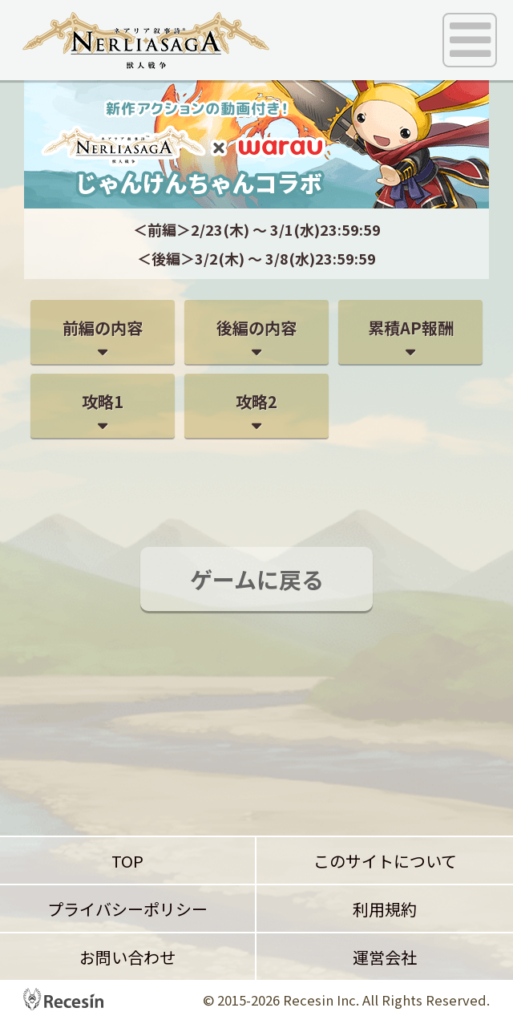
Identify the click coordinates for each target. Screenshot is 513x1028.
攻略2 (256, 401)
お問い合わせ (127, 957)
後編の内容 (256, 327)
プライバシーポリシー (127, 909)
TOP (127, 860)
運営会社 (385, 957)
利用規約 (385, 909)
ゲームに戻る (257, 579)
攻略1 (102, 401)
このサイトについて (385, 860)
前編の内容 (103, 327)
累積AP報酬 (411, 327)
